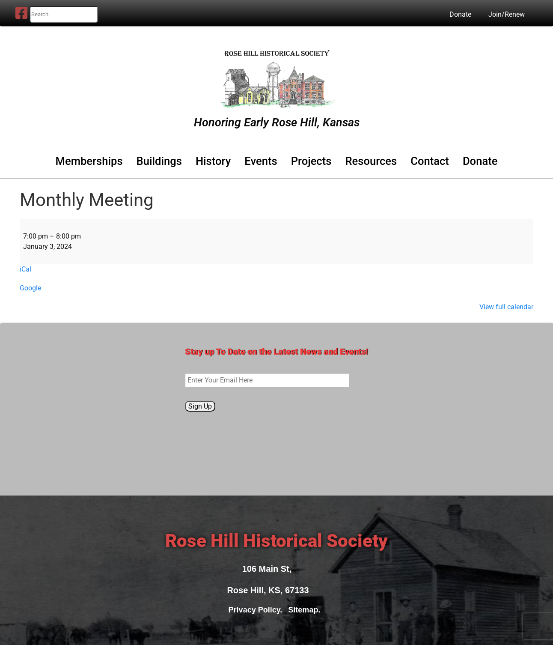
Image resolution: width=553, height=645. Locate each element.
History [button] (213, 161)
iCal (25, 269)
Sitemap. (306, 610)
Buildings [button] (159, 161)
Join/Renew (506, 14)
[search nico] (64, 14)
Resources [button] (371, 161)
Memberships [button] (89, 161)
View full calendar (506, 307)
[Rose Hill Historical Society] (276, 77)
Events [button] (260, 161)
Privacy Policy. (258, 610)
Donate (460, 14)
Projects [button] (311, 161)
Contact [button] (429, 161)
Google (30, 288)
